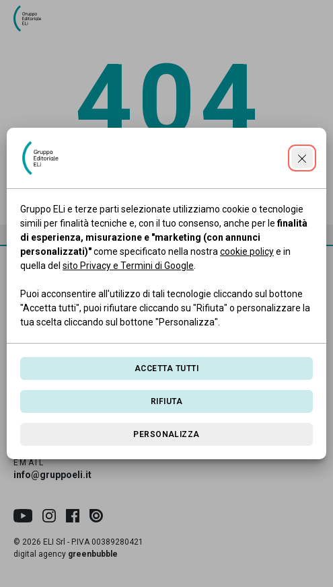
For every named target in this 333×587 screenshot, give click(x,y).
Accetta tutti (166, 368)
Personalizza (166, 434)
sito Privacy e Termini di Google (128, 265)
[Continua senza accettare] (302, 158)
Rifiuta (166, 401)
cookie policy (247, 251)
